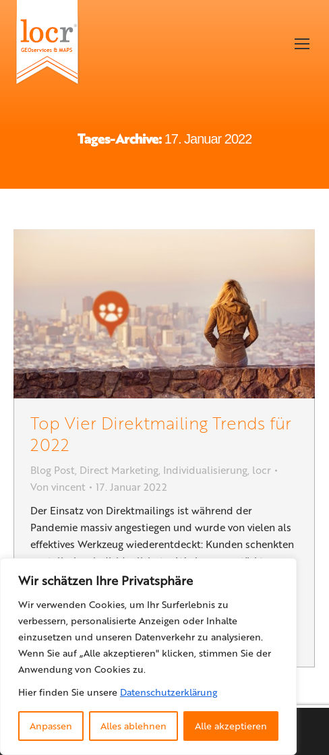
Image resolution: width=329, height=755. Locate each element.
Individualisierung (205, 469)
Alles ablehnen (133, 725)
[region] (148, 656)
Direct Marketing (119, 469)
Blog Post (52, 469)
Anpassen (51, 725)
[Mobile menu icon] (302, 43)
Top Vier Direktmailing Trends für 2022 (160, 433)
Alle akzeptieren (231, 725)
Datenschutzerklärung (168, 692)
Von (58, 486)
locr (261, 469)
